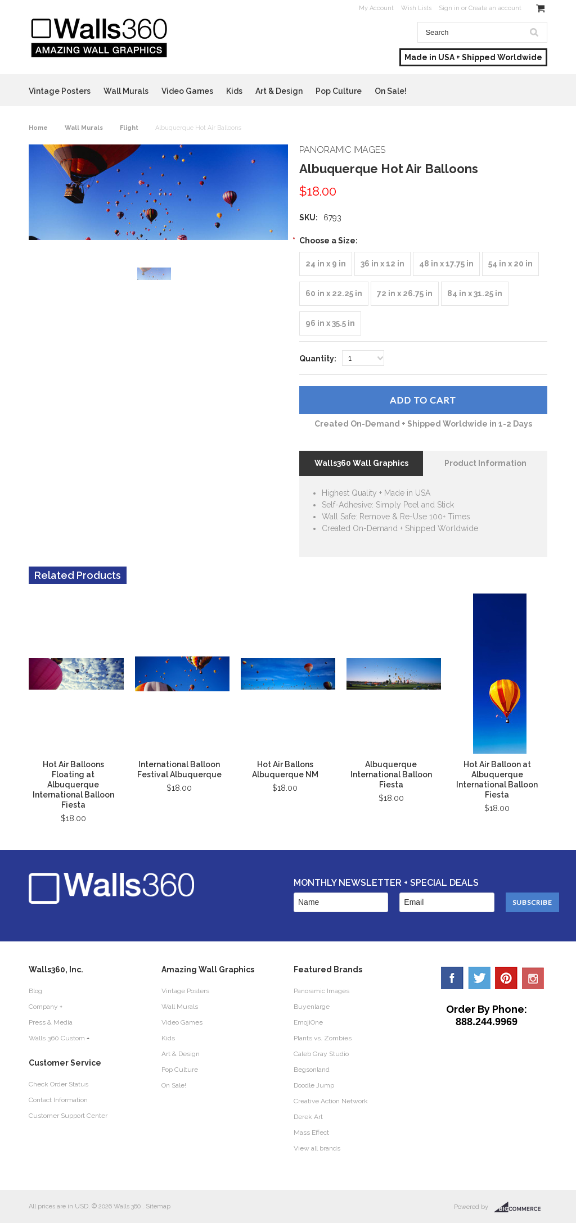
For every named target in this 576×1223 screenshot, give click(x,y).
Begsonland (312, 1069)
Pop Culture (339, 91)
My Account (376, 8)
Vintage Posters (60, 91)
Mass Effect (311, 1132)
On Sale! (391, 91)
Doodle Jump (314, 1085)
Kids (234, 91)
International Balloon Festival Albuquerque (179, 769)
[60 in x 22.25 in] (333, 294)
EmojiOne (308, 1022)
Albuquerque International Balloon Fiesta (391, 774)
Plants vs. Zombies (323, 1038)
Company (43, 1007)
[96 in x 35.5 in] (330, 323)
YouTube (533, 978)
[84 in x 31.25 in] (474, 294)
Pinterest (506, 978)
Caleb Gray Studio (321, 1054)
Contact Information (58, 1100)
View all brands (317, 1148)
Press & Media (51, 1022)
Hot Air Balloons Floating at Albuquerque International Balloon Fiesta (73, 784)
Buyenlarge (312, 1007)
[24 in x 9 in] (325, 264)
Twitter (479, 978)
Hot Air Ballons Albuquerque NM (285, 769)
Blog (35, 991)
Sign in (449, 8)
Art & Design (279, 91)
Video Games (187, 91)
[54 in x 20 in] (510, 264)
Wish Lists (416, 8)
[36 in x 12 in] (382, 264)
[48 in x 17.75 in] (446, 264)
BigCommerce (520, 1207)
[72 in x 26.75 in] (405, 294)
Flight (129, 128)
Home (38, 128)
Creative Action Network (331, 1101)
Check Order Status (58, 1084)
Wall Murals (126, 91)
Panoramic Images (321, 991)
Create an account (495, 8)
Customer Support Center (68, 1116)
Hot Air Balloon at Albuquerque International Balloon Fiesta (497, 779)
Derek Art (308, 1117)
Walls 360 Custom (57, 1038)
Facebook (452, 978)
